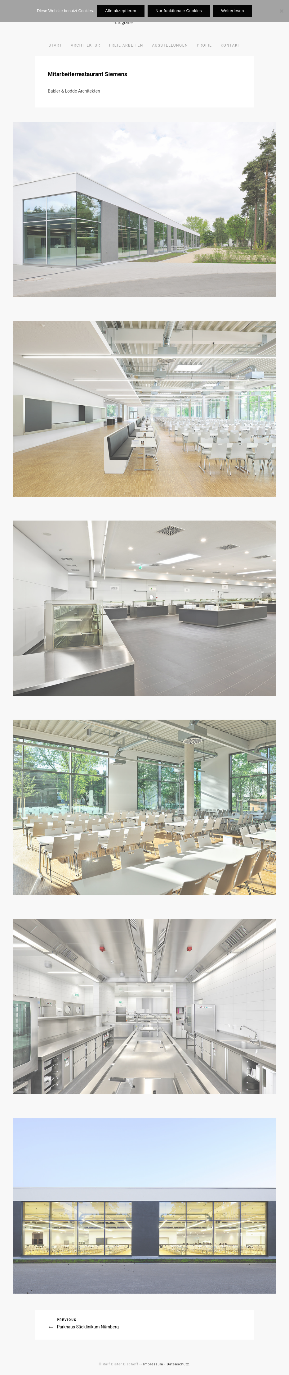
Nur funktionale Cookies (179, 10)
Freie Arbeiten (126, 45)
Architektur (85, 45)
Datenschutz (178, 1364)
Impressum (153, 1364)
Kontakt (231, 45)
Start (55, 45)
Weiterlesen (232, 10)
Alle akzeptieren (120, 10)
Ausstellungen (170, 45)
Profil (204, 45)
